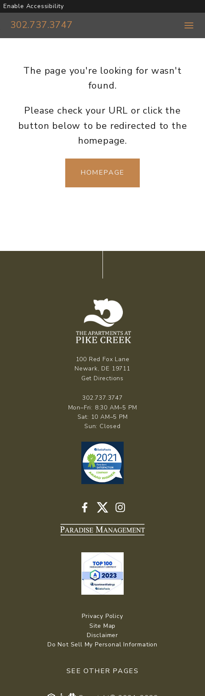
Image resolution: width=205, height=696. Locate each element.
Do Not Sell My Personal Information (102, 644)
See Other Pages (102, 671)
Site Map (102, 626)
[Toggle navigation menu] (189, 25)
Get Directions (102, 378)
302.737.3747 (41, 25)
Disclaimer (102, 635)
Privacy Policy (102, 616)
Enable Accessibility (33, 6)
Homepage (102, 172)
